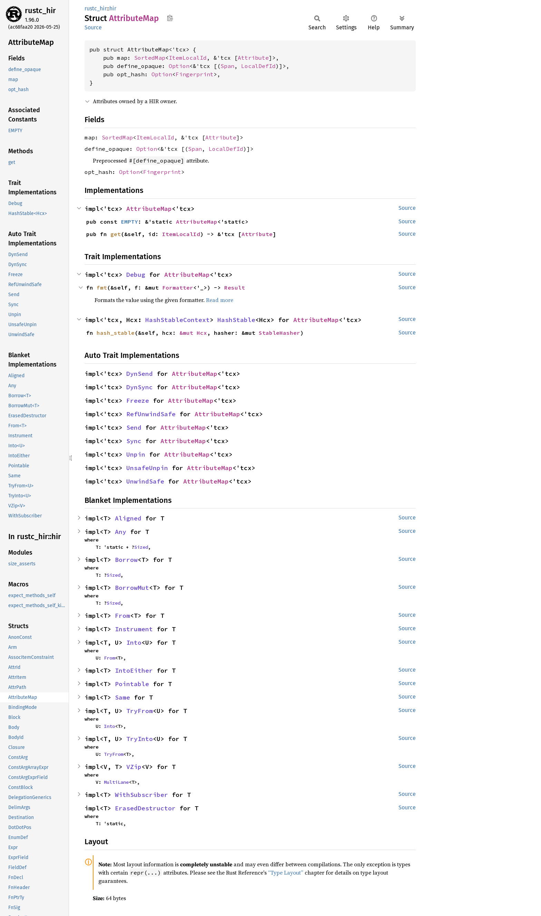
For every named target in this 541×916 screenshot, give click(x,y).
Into (133, 642)
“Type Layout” (285, 872)
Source (93, 27)
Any (120, 532)
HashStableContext (177, 320)
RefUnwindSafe (151, 414)
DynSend (139, 374)
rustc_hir (40, 10)
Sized (141, 547)
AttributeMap (149, 209)
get (115, 234)
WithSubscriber (141, 795)
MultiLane (116, 782)
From (122, 616)
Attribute (253, 57)
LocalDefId (258, 65)
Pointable (132, 684)
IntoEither (134, 670)
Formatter (177, 287)
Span (227, 65)
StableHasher (279, 332)
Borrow (126, 560)
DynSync (139, 387)
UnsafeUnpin (147, 468)
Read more (219, 300)
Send (133, 427)
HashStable (236, 320)
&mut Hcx (193, 332)
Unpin (135, 454)
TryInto (139, 739)
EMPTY (129, 221)
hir (112, 8)
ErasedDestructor (145, 808)
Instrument (134, 629)
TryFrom (139, 711)
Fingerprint (195, 74)
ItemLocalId (188, 57)
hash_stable (116, 332)
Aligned (128, 518)
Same (122, 697)
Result (234, 287)
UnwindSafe (145, 481)
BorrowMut (132, 588)
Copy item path (170, 18)
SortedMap (149, 57)
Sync (133, 441)
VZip (133, 767)
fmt (102, 287)
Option (179, 65)
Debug (135, 275)
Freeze (137, 401)
